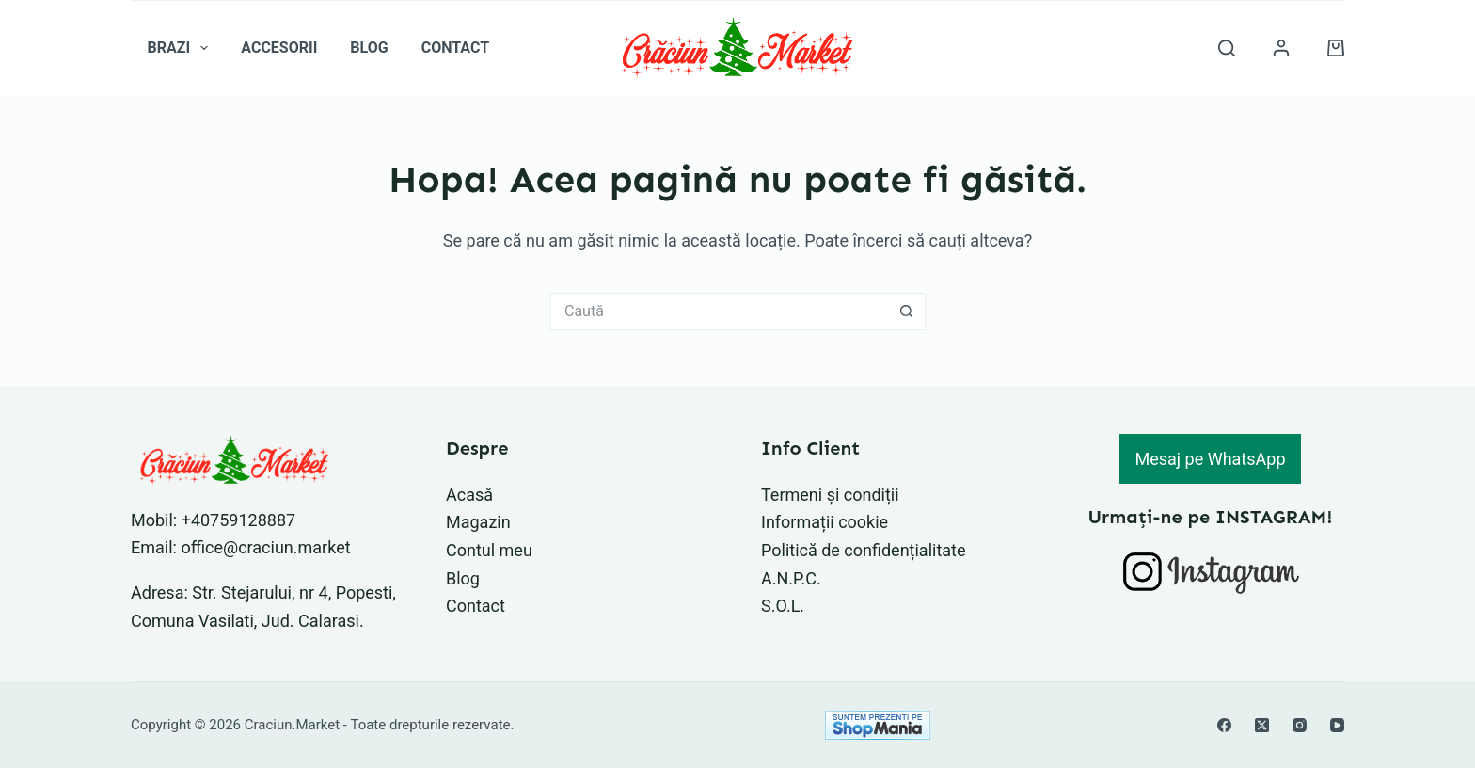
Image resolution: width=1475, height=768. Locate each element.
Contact (455, 47)
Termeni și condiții (830, 494)
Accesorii (279, 47)
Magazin (478, 522)
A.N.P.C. (791, 578)
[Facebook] (1224, 725)
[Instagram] (1300, 725)
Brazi (182, 48)
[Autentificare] (1281, 48)
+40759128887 (239, 520)
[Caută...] (718, 311)
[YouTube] (1337, 725)
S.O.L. (782, 606)
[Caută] (1226, 48)
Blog (369, 47)
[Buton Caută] (907, 311)
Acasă (469, 494)
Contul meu (489, 550)
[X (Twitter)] (1262, 725)
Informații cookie (824, 522)
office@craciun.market (265, 547)
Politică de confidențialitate (863, 550)
